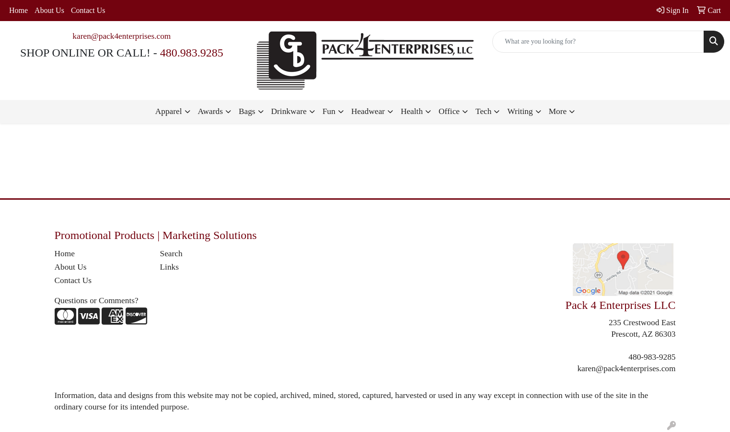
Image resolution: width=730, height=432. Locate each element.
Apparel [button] (168, 111)
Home (18, 10)
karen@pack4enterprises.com (121, 36)
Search (171, 253)
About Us (49, 10)
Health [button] (412, 111)
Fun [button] (329, 111)
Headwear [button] (368, 111)
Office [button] (449, 111)
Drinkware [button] (289, 111)
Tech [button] (483, 111)
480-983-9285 (651, 357)
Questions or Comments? (97, 300)
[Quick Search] (598, 42)
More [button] (558, 111)
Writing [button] (520, 111)
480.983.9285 (191, 52)
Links (169, 267)
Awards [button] (210, 111)
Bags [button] (247, 111)
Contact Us (88, 10)
